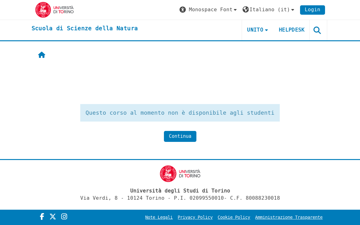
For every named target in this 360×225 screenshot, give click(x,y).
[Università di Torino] (54, 9)
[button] (209, 10)
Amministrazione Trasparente (289, 217)
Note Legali (159, 217)
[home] (85, 28)
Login (312, 9)
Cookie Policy (234, 217)
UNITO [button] (255, 29)
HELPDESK (292, 29)
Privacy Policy (195, 217)
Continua (180, 136)
